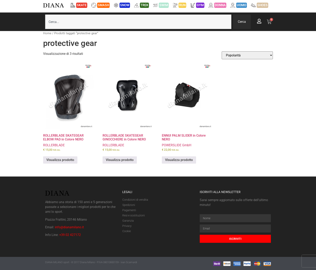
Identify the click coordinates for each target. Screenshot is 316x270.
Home (47, 33)
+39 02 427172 (70, 235)
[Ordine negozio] (247, 55)
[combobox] (138, 22)
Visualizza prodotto (60, 160)
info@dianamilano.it (69, 227)
